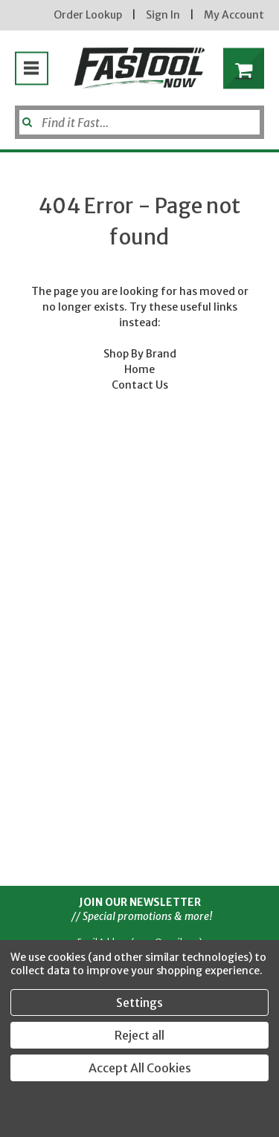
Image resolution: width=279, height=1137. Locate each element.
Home (139, 369)
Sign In (163, 15)
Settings (139, 1002)
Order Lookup (88, 15)
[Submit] (25, 117)
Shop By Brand (139, 353)
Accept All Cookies (140, 1067)
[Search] (139, 122)
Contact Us (140, 385)
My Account (234, 15)
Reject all (139, 1035)
